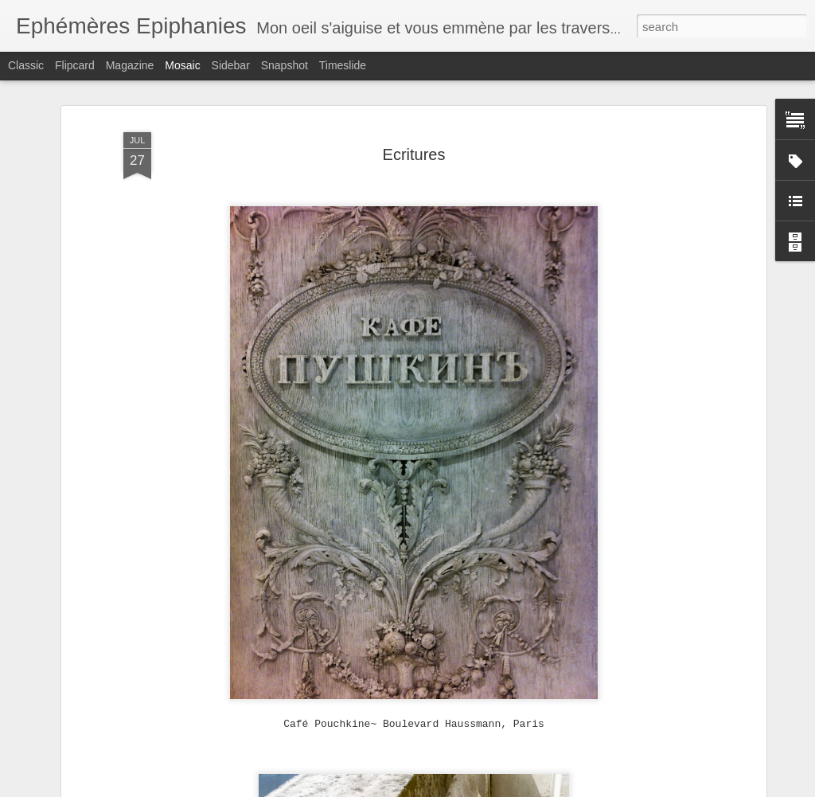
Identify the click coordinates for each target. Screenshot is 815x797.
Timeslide (342, 65)
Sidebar (231, 65)
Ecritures (414, 154)
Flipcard (75, 65)
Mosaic (182, 65)
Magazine (130, 65)
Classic (26, 65)
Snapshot (284, 65)
